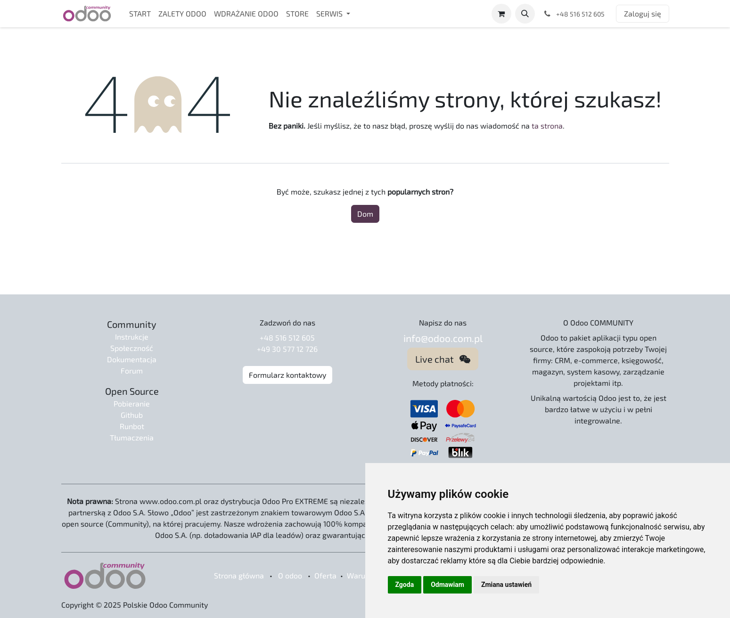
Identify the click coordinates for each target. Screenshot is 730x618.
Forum (132, 370)
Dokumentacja (131, 359)
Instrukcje (131, 336)
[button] (525, 14)
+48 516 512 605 (287, 337)
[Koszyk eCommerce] (501, 14)
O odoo (290, 575)
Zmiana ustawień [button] (506, 584)
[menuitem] (140, 13)
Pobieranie (132, 403)
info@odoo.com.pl (443, 338)
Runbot (132, 426)
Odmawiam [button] (447, 584)
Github (132, 414)
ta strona (547, 125)
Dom (365, 213)
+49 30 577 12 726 (287, 348)
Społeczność (131, 347)
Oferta (325, 575)
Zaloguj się (642, 13)
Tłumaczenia (132, 437)
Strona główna (239, 575)
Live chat (442, 359)
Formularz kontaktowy (287, 374)
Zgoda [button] (404, 584)
